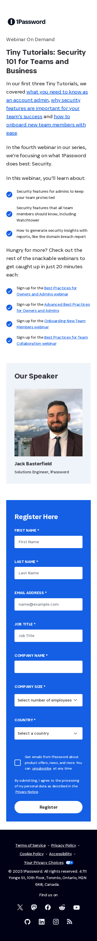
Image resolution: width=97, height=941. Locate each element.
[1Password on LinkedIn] (42, 922)
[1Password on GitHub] (28, 922)
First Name (26, 530)
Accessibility (60, 853)
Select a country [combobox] (33, 733)
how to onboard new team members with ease (46, 124)
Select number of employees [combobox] (45, 700)
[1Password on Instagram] (56, 922)
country (24, 720)
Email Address (30, 592)
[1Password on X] (20, 907)
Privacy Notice (26, 791)
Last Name (26, 561)
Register (48, 807)
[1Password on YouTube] (76, 908)
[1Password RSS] (69, 921)
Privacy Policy (63, 845)
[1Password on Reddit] (62, 907)
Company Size (29, 686)
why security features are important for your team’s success (43, 108)
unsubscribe (41, 768)
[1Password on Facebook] (48, 907)
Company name (31, 655)
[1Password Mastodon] (34, 907)
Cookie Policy (32, 853)
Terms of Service (31, 845)
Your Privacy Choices (48, 862)
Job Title (24, 624)
